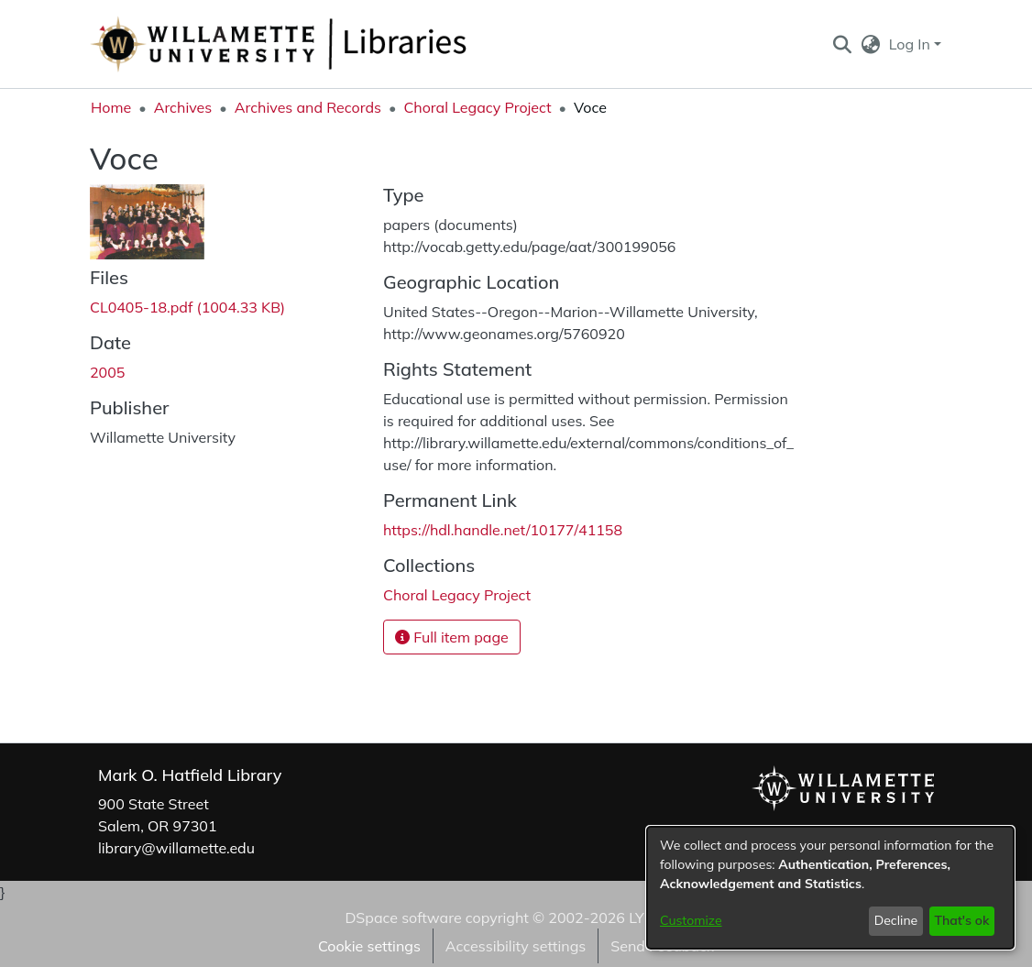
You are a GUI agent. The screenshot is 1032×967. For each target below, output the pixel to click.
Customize (691, 920)
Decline (896, 920)
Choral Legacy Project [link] (477, 107)
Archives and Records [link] (308, 107)
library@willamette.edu (176, 848)
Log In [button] (911, 44)
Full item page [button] (452, 637)
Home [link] (111, 107)
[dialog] (830, 888)
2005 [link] (107, 372)
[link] (187, 307)
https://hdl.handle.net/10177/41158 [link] (502, 530)
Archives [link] (183, 107)
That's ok (961, 920)
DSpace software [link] (403, 917)
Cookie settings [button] (369, 946)
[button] (841, 44)
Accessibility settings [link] (515, 946)
